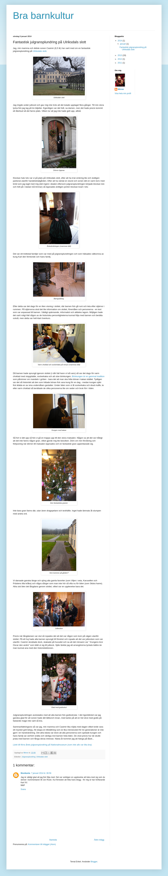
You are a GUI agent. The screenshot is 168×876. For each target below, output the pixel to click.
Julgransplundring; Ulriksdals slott (35, 757)
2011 (120, 63)
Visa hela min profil (123, 93)
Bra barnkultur (43, 15)
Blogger (94, 862)
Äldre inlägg (99, 840)
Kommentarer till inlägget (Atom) (42, 844)
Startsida (53, 840)
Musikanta (25, 773)
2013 (120, 55)
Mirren (121, 89)
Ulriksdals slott (39, 51)
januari (123, 44)
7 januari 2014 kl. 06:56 (41, 773)
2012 (120, 59)
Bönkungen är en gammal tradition (88, 376)
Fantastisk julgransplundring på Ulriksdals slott (133, 48)
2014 (120, 41)
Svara (23, 789)
